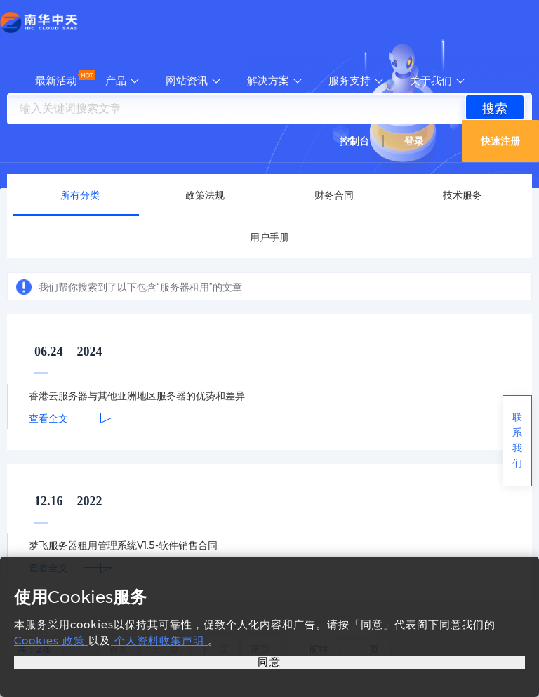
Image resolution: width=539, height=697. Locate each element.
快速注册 (500, 141)
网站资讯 (187, 80)
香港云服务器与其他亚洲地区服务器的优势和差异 (137, 396)
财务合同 (334, 195)
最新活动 (56, 80)
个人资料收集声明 (159, 640)
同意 (269, 662)
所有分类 (80, 195)
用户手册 (269, 237)
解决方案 (268, 80)
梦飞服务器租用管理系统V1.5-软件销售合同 (123, 545)
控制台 (354, 141)
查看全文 (48, 418)
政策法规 (205, 195)
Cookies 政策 (51, 640)
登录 (414, 141)
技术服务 (462, 195)
